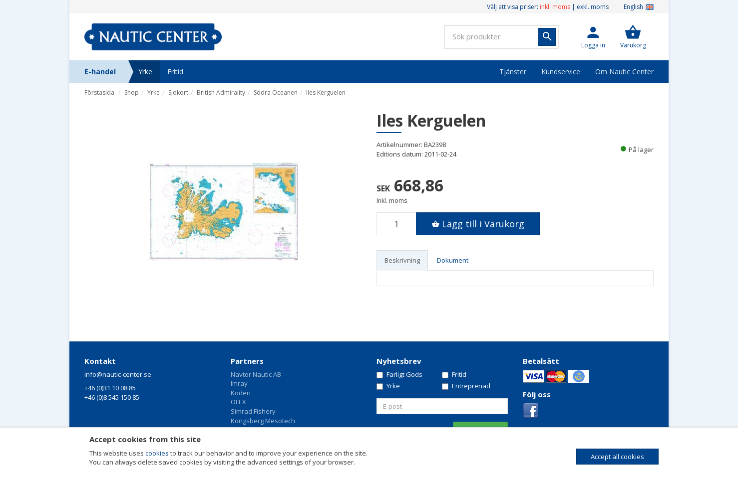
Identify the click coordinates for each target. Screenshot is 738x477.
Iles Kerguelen (326, 92)
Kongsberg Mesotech (263, 420)
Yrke (145, 71)
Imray (239, 383)
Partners (247, 361)
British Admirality (221, 92)
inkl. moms (555, 6)
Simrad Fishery (253, 411)
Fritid (175, 71)
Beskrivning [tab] (402, 260)
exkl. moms (593, 6)
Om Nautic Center (624, 71)
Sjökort (178, 92)
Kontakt (100, 361)
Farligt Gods (399, 374)
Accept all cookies (617, 456)
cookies (157, 453)
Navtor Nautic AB (256, 374)
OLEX (238, 401)
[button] (593, 36)
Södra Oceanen (276, 92)
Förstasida (99, 92)
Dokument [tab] (452, 260)
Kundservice (560, 71)
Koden (241, 392)
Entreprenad (466, 385)
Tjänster (512, 71)
